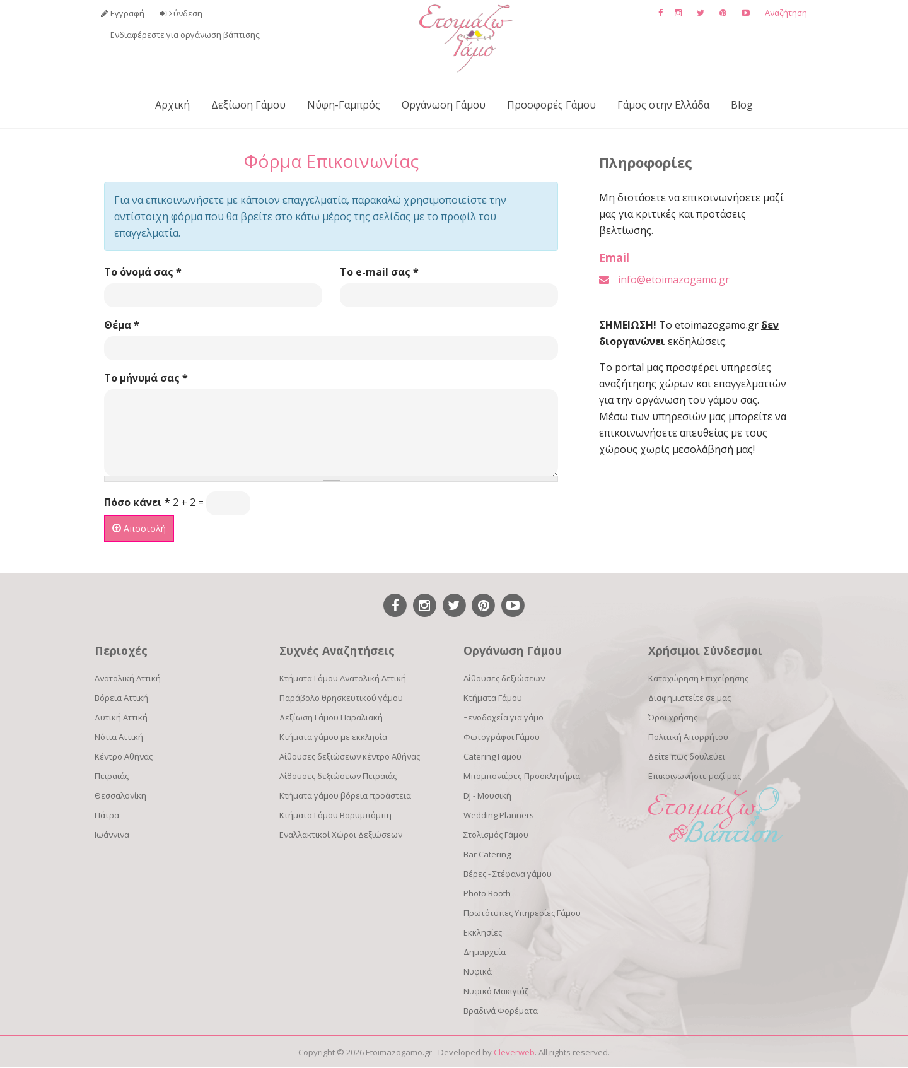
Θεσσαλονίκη (120, 795)
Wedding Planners (498, 815)
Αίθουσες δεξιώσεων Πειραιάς (338, 776)
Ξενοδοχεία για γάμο (503, 717)
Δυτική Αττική (121, 717)
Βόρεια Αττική (121, 697)
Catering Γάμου (492, 756)
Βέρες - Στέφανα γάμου (507, 873)
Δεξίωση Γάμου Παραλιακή (331, 717)
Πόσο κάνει (137, 502)
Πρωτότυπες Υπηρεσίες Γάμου (522, 912)
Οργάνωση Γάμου (444, 105)
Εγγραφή (127, 13)
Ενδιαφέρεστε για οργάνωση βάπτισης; (185, 34)
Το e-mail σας (379, 272)
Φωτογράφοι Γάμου (501, 736)
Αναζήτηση (786, 12)
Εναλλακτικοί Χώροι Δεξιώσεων (340, 834)
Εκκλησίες (482, 932)
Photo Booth (487, 893)
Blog (742, 105)
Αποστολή (139, 528)
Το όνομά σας (143, 272)
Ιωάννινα (112, 834)
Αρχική (172, 105)
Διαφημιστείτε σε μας (689, 697)
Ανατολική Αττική (128, 678)
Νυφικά (477, 971)
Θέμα (121, 325)
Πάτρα (107, 815)
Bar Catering (487, 854)
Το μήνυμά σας (146, 378)
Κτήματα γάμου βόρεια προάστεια (345, 795)
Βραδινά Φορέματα (500, 1010)
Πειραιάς (112, 776)
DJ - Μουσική (487, 795)
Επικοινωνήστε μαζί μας (694, 776)
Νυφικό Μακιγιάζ (495, 991)
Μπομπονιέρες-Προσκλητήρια (521, 776)
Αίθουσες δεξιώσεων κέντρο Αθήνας (349, 756)
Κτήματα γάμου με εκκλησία (333, 736)
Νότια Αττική (119, 736)
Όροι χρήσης (672, 717)
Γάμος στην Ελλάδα (663, 105)
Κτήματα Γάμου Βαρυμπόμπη (335, 815)
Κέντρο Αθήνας (124, 756)
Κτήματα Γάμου (492, 697)
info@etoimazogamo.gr (674, 279)
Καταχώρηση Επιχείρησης (698, 678)
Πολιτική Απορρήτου (688, 736)
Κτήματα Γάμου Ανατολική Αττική (342, 678)
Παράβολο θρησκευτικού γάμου (341, 697)
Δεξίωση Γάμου (248, 105)
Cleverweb (514, 1052)
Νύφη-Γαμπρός (343, 105)
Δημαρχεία (484, 952)
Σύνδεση (185, 13)
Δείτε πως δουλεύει (686, 756)
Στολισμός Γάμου (495, 834)
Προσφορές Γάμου (551, 105)
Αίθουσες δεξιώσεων (504, 678)
